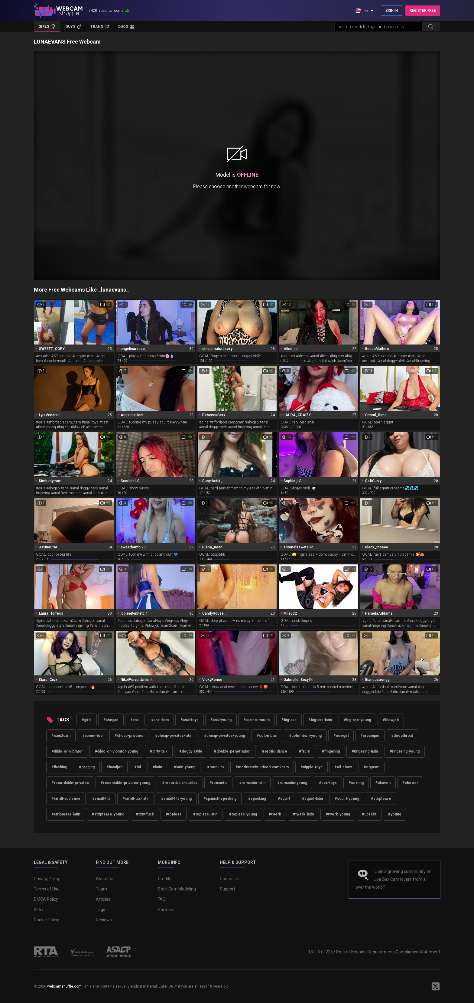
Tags (100, 909)
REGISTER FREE (423, 10)
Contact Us (230, 879)
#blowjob (391, 720)
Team (101, 889)
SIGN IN (391, 10)
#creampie (369, 735)
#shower (410, 783)
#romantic (218, 783)
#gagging (87, 767)
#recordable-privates (70, 783)
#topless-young (243, 814)
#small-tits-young (176, 798)
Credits (164, 879)
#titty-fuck (145, 814)
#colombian (267, 735)
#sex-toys (328, 783)
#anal (134, 720)
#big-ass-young (357, 720)
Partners (166, 909)
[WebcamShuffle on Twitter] (435, 986)
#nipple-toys (311, 767)
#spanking (257, 798)
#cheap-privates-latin (173, 735)
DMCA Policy (46, 899)
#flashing (59, 767)
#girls (87, 720)
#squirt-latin (312, 798)
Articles (103, 899)
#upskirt (369, 814)
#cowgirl (341, 735)
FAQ (162, 899)
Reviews (104, 920)
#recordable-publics (180, 783)
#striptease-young (108, 814)
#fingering (331, 751)
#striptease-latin (65, 814)
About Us (104, 879)
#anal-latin (160, 720)
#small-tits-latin (135, 798)
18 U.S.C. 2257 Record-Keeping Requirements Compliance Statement (374, 951)
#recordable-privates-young (125, 783)
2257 (39, 909)
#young (394, 814)
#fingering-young (405, 751)
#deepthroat (402, 735)
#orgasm (371, 767)
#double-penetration (232, 751)
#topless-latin (205, 814)
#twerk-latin (303, 814)
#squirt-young (347, 798)
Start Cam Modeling (177, 889)
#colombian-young (305, 735)
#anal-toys (189, 720)
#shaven (383, 783)
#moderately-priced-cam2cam (262, 767)
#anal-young (221, 720)
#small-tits (101, 798)
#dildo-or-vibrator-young (116, 751)
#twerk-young (338, 814)
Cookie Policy (46, 920)
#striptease (381, 798)
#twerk (275, 814)
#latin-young (184, 767)
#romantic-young (292, 783)
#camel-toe (92, 735)
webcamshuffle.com (64, 986)
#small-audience (65, 798)
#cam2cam (60, 735)
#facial (304, 751)
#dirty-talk (158, 751)
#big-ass (289, 720)
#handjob (114, 767)
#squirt (284, 798)
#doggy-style (190, 751)
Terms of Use (47, 889)
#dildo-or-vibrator (67, 751)
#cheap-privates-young (224, 735)
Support (227, 889)
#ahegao (110, 720)
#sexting (356, 783)
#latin (157, 767)
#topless (173, 814)
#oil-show (343, 767)
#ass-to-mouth (256, 720)
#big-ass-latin (320, 720)
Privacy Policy (47, 879)
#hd (137, 767)
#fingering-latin (365, 751)
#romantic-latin (252, 783)
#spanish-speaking (219, 798)
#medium (215, 767)
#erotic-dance (274, 751)
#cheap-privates (129, 735)
